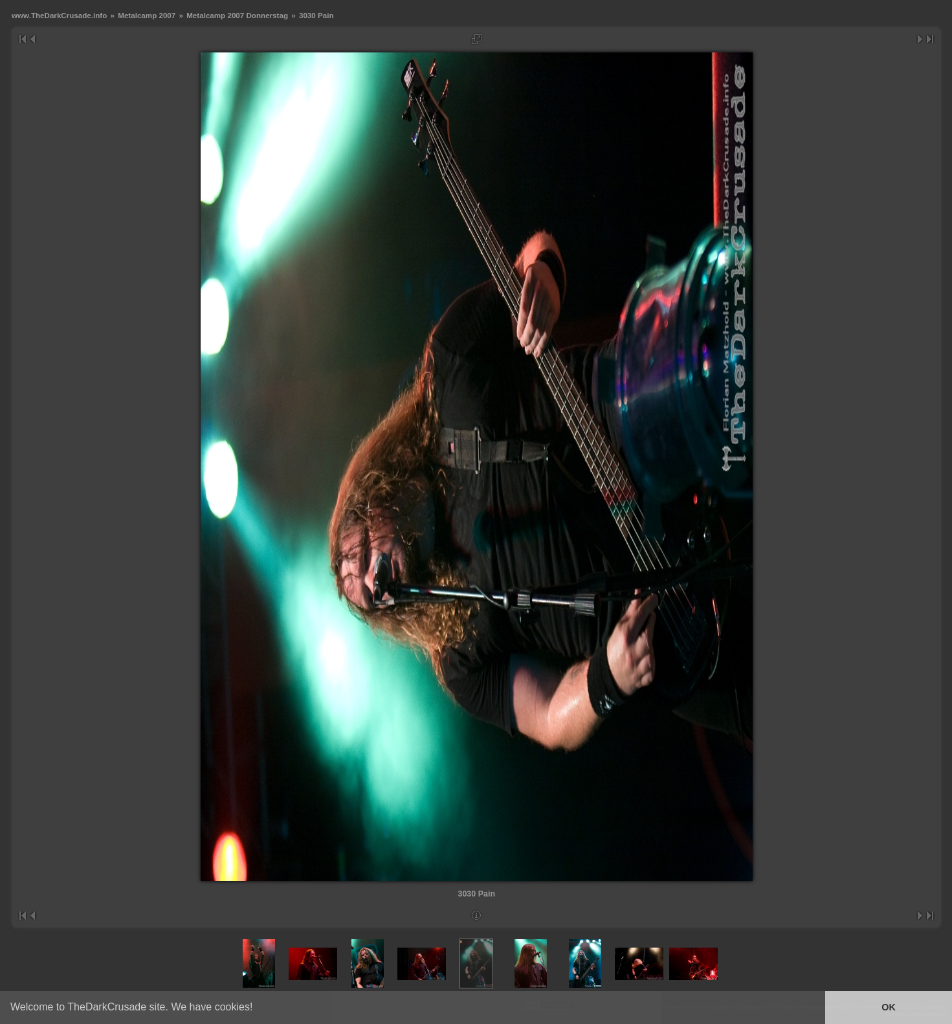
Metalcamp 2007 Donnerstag (237, 15)
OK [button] (888, 1007)
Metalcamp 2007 (146, 15)
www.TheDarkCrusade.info (59, 15)
